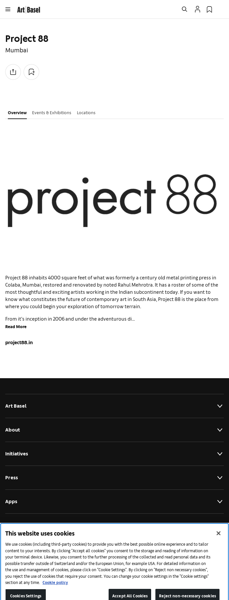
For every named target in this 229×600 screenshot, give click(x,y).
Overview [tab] (17, 112)
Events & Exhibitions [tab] (51, 112)
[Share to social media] (13, 72)
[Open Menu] (8, 9)
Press (114, 478)
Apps (114, 501)
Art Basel (114, 406)
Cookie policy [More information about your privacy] (55, 586)
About (114, 430)
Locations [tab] (86, 112)
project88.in (19, 342)
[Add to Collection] (31, 72)
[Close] (218, 538)
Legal (114, 525)
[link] (28, 9)
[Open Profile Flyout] (197, 9)
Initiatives (114, 454)
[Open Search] (184, 9)
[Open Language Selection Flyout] (221, 9)
